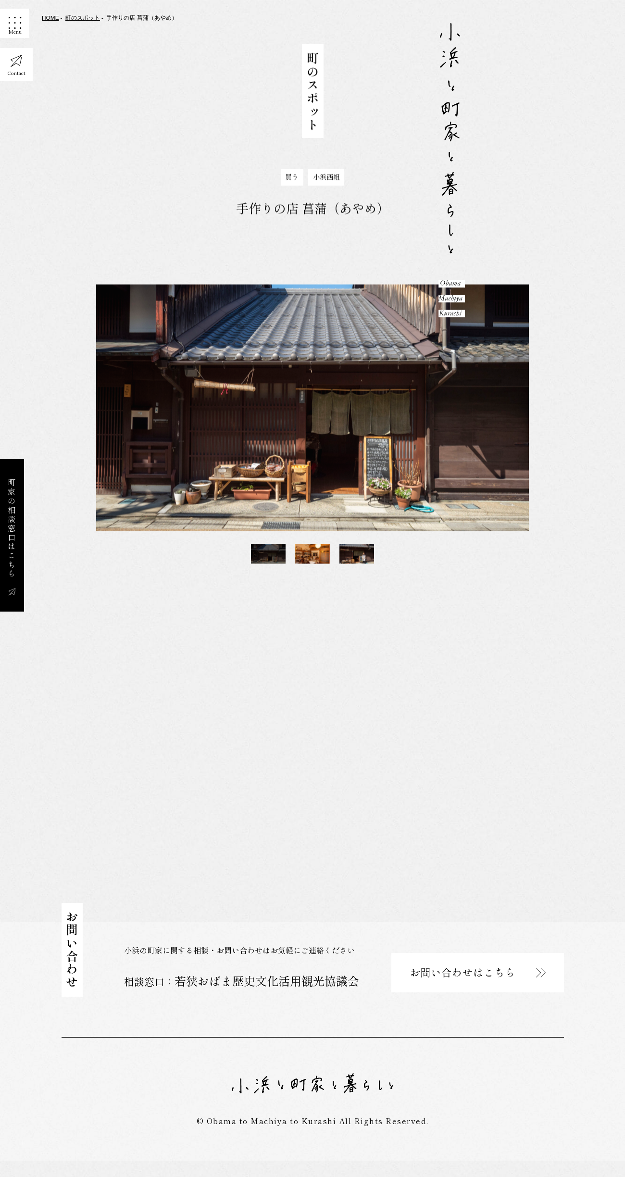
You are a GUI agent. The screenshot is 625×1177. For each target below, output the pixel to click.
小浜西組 (326, 183)
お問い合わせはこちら (464, 986)
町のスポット (82, 17)
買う (292, 183)
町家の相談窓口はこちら (11, 528)
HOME (50, 17)
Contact (16, 77)
